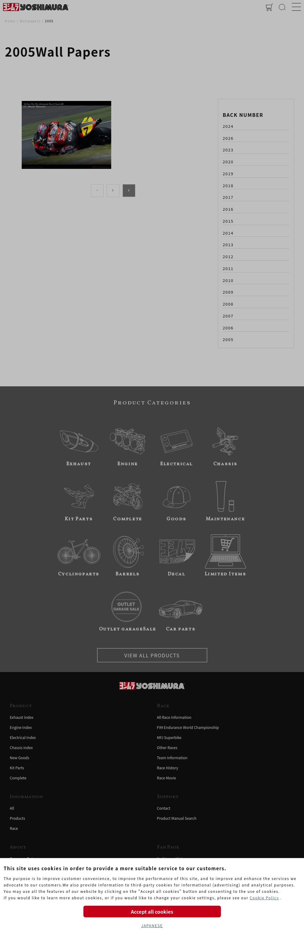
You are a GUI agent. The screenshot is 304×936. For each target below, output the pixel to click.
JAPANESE (152, 925)
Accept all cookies (152, 911)
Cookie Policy (264, 897)
